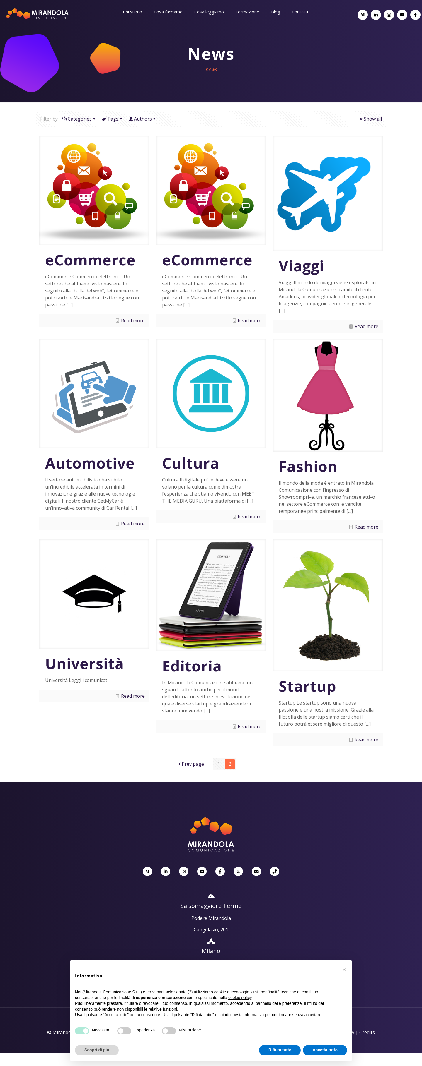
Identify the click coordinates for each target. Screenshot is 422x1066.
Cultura (190, 463)
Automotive (90, 463)
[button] (344, 969)
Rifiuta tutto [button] (280, 1050)
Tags (112, 119)
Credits (367, 1032)
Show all (370, 119)
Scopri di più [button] (96, 1050)
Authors (142, 119)
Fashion (308, 466)
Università (84, 663)
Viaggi (301, 266)
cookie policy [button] (239, 997)
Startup (307, 686)
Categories (79, 119)
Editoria (192, 666)
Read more (133, 320)
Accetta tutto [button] (325, 1050)
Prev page (190, 764)
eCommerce (90, 260)
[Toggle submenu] (132, 26)
